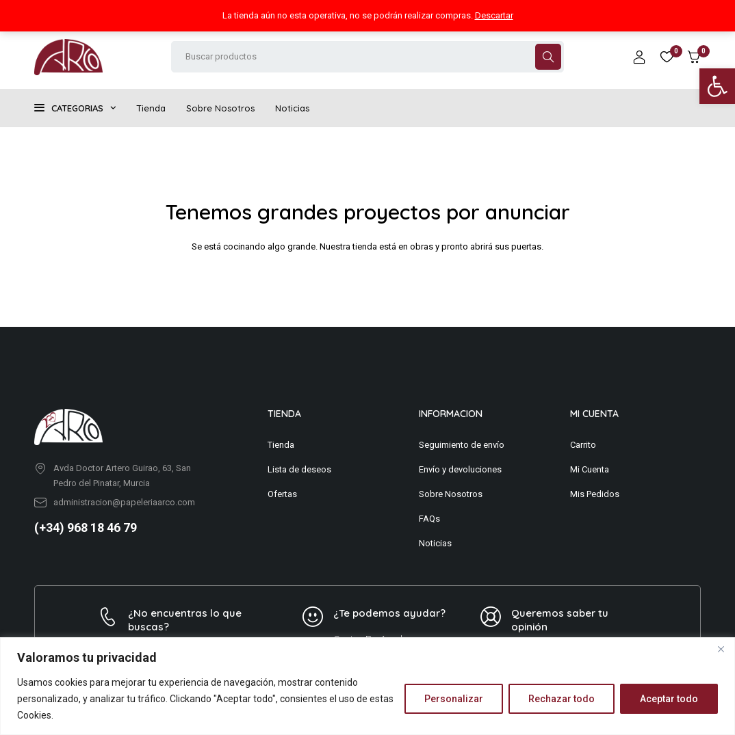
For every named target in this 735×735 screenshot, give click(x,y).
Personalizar (453, 698)
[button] (717, 86)
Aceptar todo (669, 698)
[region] (367, 686)
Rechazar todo (561, 698)
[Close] (720, 649)
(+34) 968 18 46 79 (85, 527)
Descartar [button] (494, 15)
